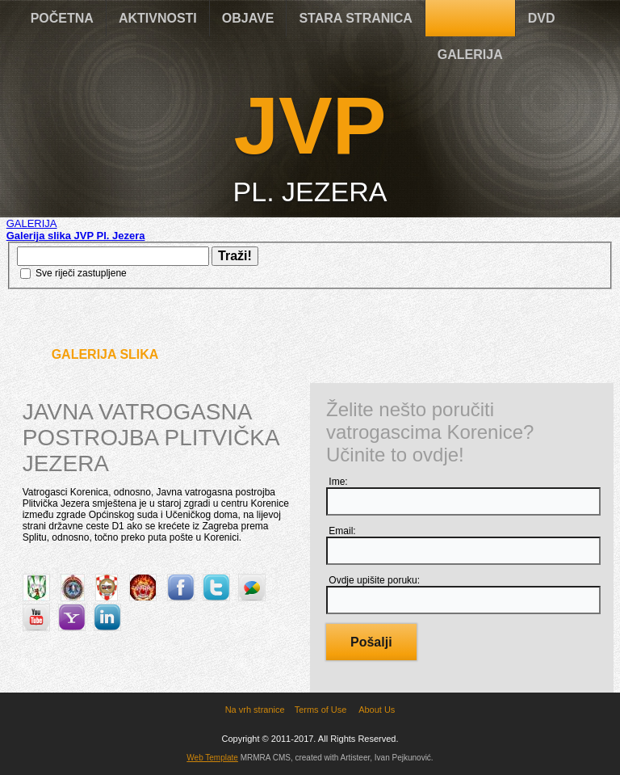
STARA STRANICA (355, 18)
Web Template (212, 757)
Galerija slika (105, 354)
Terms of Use (321, 709)
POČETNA (62, 18)
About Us (376, 709)
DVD (541, 18)
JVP (309, 125)
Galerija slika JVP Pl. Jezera (75, 236)
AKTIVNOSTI (158, 18)
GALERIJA (470, 54)
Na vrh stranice (255, 709)
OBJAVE (248, 18)
